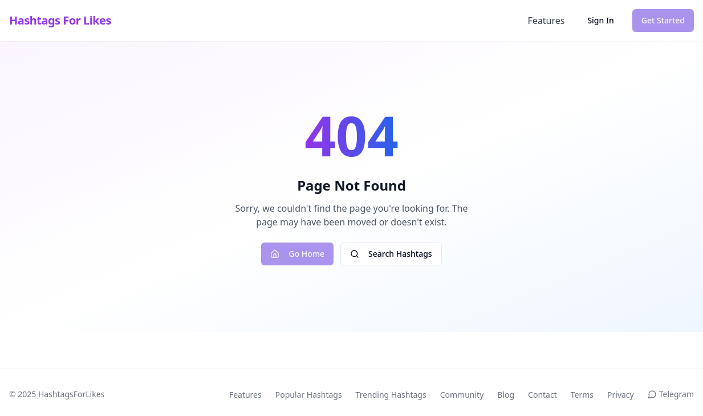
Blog (505, 394)
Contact (542, 394)
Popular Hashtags (308, 394)
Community (462, 394)
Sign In (600, 20)
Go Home (297, 253)
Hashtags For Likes (60, 20)
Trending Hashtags (391, 394)
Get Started (663, 20)
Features (545, 20)
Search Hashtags (391, 253)
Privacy (620, 394)
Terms (582, 394)
